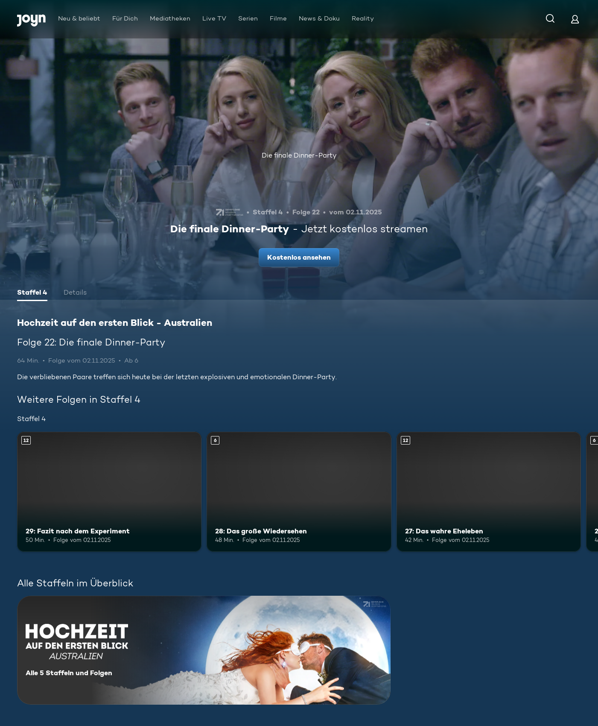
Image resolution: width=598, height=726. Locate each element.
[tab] (32, 293)
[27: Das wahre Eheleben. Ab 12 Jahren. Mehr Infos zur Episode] (489, 492)
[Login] (575, 19)
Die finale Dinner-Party (299, 155)
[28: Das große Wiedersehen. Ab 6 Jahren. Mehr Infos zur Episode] (299, 492)
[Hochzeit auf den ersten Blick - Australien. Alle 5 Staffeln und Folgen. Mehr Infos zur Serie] (204, 650)
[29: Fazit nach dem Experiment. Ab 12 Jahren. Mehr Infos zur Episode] (109, 492)
